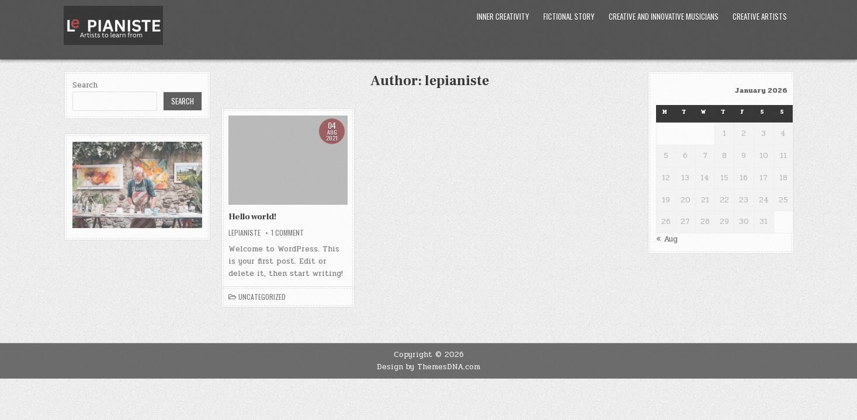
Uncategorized (262, 296)
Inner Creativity (503, 16)
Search (85, 85)
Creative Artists (760, 16)
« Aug (667, 239)
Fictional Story (569, 16)
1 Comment (287, 232)
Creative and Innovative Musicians (664, 16)
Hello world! (252, 216)
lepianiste (244, 232)
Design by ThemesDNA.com (428, 367)
